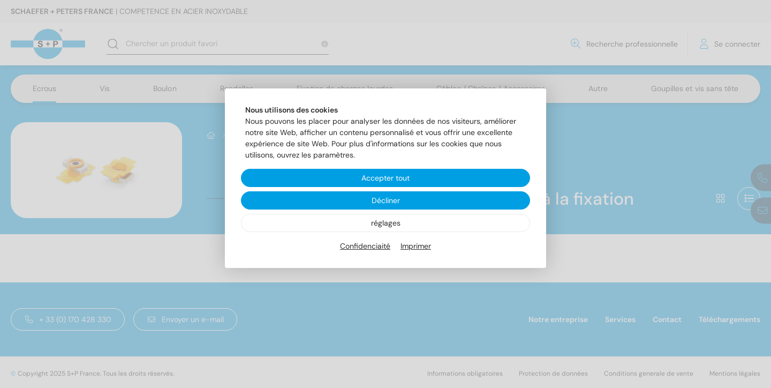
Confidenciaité (365, 246)
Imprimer (415, 246)
